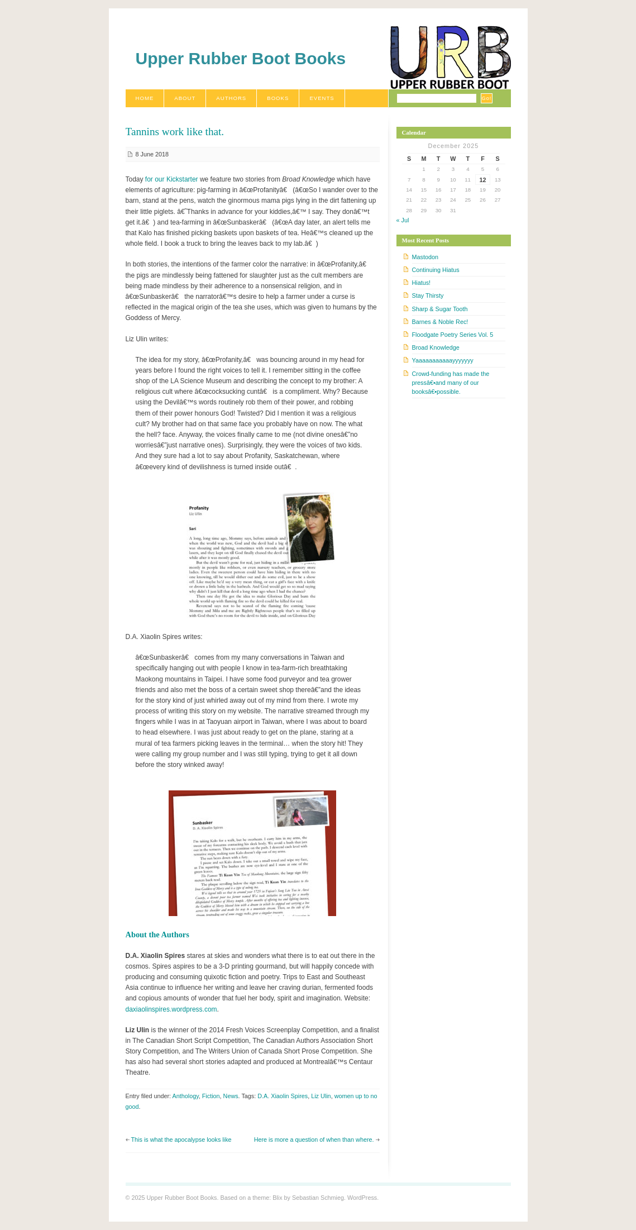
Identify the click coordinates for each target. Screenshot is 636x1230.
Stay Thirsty (428, 295)
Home (145, 98)
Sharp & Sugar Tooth (440, 309)
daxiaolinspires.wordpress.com (171, 1009)
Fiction (211, 1096)
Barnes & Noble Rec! (440, 321)
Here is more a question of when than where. (314, 1139)
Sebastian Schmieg (318, 1197)
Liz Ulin (321, 1096)
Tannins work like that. (175, 131)
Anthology (186, 1096)
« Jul (402, 220)
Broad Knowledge (436, 347)
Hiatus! (421, 282)
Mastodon (425, 257)
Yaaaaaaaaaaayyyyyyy (443, 360)
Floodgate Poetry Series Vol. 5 (453, 334)
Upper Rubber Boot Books (241, 58)
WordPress (362, 1197)
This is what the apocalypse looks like (181, 1139)
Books (278, 98)
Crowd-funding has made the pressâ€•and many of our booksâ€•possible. (451, 382)
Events (321, 98)
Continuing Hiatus (436, 269)
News (230, 1096)
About (184, 98)
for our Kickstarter (171, 179)
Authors (231, 98)
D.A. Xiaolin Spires (282, 1096)
